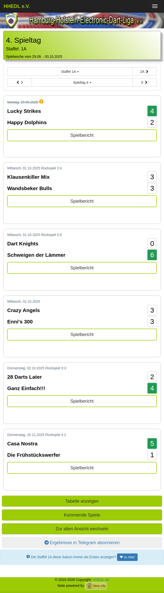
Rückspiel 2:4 (51, 168)
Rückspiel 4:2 (55, 435)
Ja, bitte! (127, 557)
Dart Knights (22, 243)
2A (144, 72)
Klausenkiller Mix (28, 177)
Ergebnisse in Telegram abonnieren (82, 542)
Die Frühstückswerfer (33, 455)
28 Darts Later (24, 377)
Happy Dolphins (27, 122)
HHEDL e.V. (17, 6)
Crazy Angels (23, 310)
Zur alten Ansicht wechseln (82, 528)
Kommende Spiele (82, 515)
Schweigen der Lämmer (36, 255)
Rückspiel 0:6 (51, 235)
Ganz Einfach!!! (26, 388)
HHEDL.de (101, 580)
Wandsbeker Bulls (29, 188)
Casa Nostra (22, 443)
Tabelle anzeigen (82, 501)
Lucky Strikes (24, 111)
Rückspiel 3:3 (55, 368)
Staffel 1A (70, 72)
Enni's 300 (20, 321)
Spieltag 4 (82, 82)
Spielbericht (82, 135)
